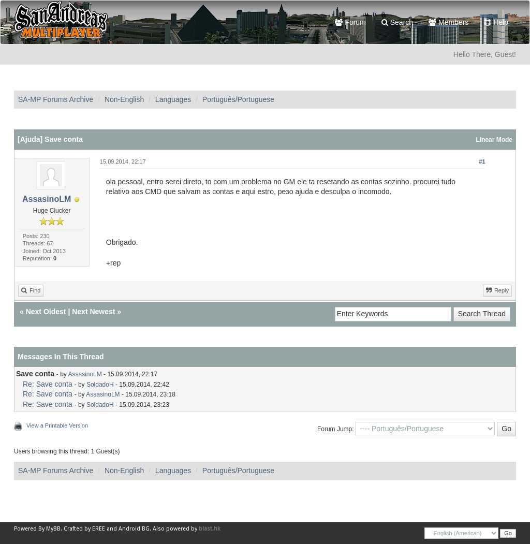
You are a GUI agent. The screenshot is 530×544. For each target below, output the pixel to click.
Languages (173, 99)
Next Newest (93, 311)
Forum (350, 22)
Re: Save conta (47, 384)
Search (397, 22)
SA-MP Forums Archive (55, 99)
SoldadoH (100, 384)
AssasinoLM (46, 199)
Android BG (134, 528)
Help (496, 22)
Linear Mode (494, 139)
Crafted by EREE (84, 528)
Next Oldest (46, 311)
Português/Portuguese (238, 99)
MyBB (53, 528)
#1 (482, 161)
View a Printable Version (57, 425)
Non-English (124, 99)
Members (448, 22)
